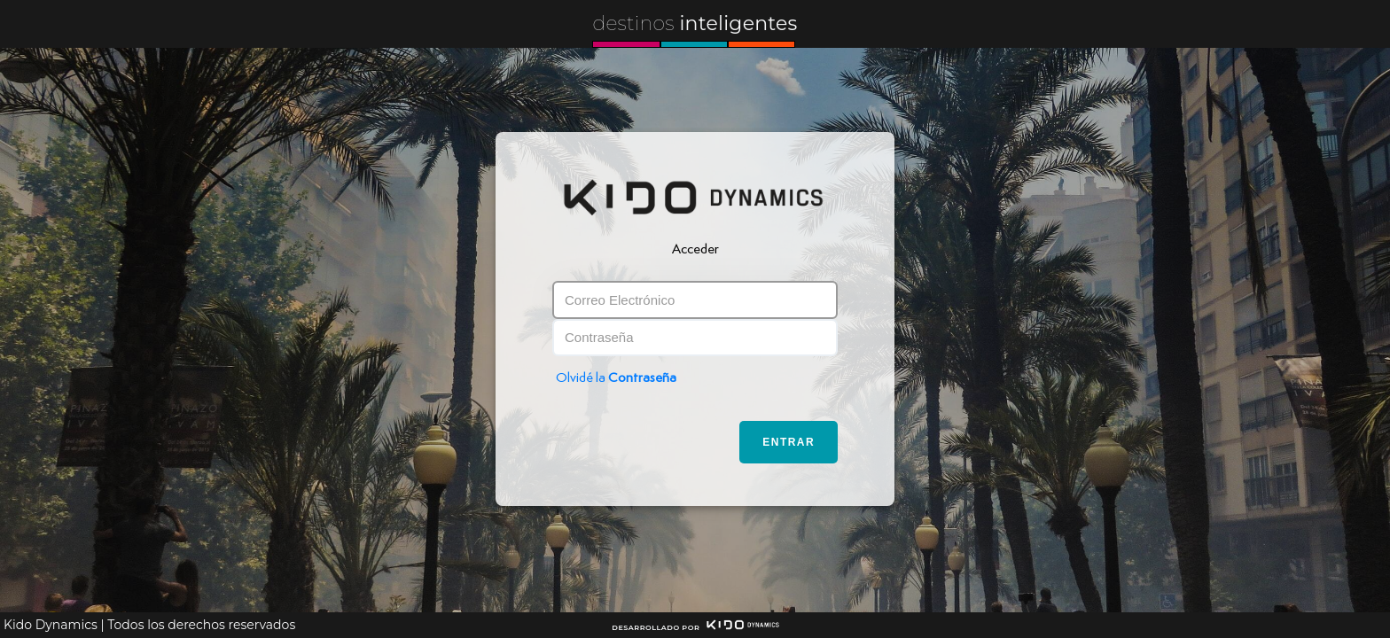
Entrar (788, 442)
